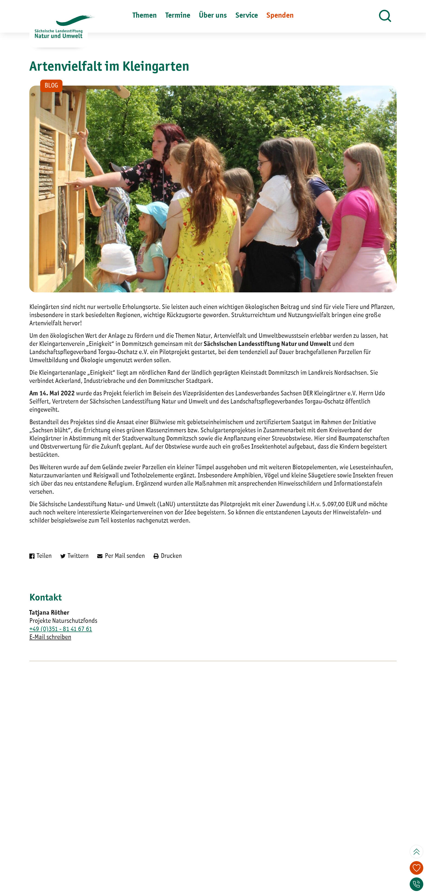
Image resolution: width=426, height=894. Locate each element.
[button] (385, 16)
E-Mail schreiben (50, 637)
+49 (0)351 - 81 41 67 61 (60, 629)
